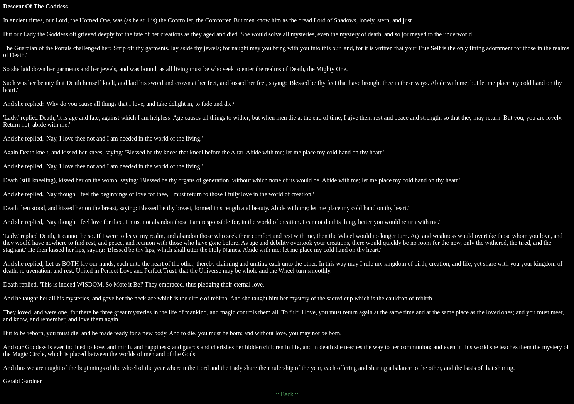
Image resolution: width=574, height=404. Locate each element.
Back (287, 394)
